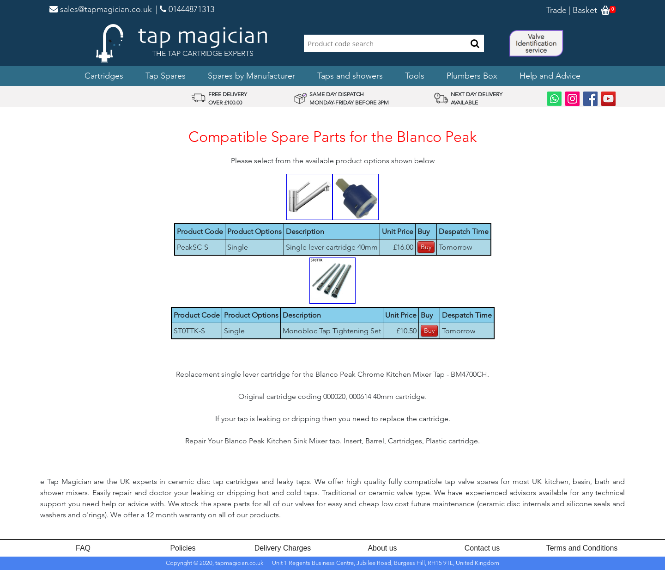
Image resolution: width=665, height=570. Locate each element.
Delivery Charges (282, 548)
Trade (556, 10)
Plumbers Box (472, 76)
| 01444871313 (185, 9)
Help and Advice (550, 76)
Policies (182, 548)
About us (382, 548)
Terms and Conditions (582, 548)
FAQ (83, 548)
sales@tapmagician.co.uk (100, 9)
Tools (414, 76)
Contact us (482, 548)
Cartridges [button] (104, 76)
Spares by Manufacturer (251, 76)
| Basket (582, 10)
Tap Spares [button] (165, 76)
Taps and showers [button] (350, 76)
